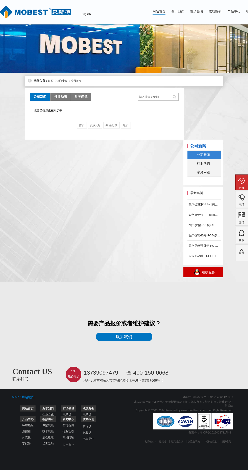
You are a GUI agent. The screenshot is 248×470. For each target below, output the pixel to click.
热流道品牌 (177, 441)
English (86, 14)
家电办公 (68, 444)
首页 (82, 125)
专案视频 (48, 425)
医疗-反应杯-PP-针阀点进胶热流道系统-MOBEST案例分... (204, 204)
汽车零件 (88, 438)
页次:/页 (95, 125)
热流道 (162, 441)
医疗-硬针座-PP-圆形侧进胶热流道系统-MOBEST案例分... (204, 214)
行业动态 (60, 96)
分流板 (26, 437)
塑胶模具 (226, 441)
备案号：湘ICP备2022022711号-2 (209, 432)
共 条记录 (112, 125)
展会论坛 (48, 437)
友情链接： (150, 441)
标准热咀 (27, 425)
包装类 (87, 432)
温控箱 (26, 431)
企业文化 (48, 414)
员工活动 (48, 443)
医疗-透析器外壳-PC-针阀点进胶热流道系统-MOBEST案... (204, 245)
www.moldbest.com (193, 410)
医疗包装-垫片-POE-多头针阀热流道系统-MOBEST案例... (204, 235)
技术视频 (48, 431)
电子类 (67, 414)
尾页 (126, 125)
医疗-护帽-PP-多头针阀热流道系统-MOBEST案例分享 (204, 225)
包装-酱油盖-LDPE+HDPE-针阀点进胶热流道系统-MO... (204, 256)
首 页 (50, 80)
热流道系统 (194, 441)
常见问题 (81, 96)
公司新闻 (76, 80)
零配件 (26, 443)
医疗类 (87, 426)
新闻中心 (62, 80)
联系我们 (124, 337)
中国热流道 (211, 441)
